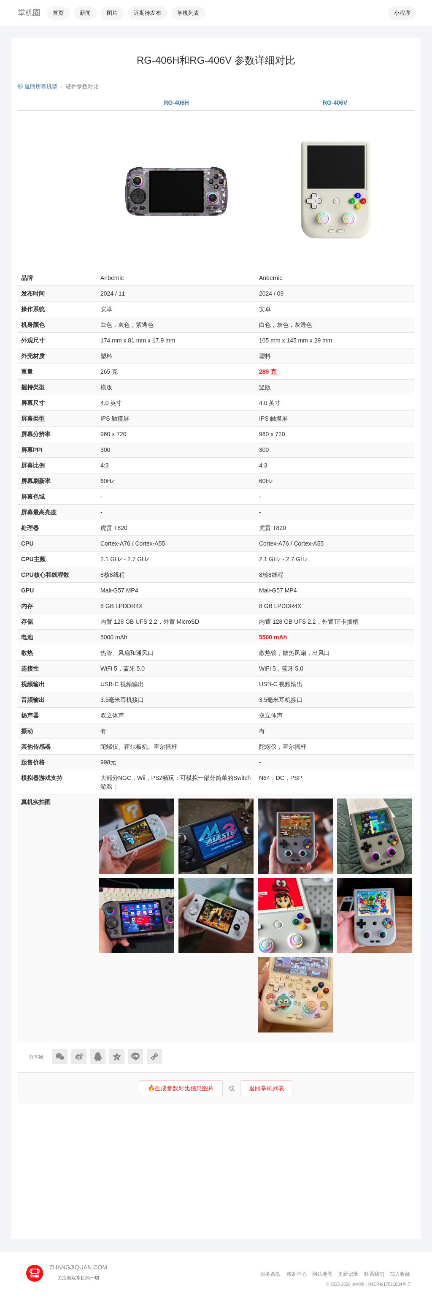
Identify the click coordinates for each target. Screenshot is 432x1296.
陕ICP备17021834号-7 (389, 1284)
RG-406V (335, 102)
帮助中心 (296, 1274)
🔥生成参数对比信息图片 (181, 1088)
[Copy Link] (154, 1056)
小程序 (402, 13)
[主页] (37, 1270)
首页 (58, 13)
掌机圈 (29, 12)
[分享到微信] (60, 1056)
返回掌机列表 (266, 1088)
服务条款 (270, 1274)
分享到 (36, 1057)
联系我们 (374, 1274)
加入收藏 (400, 1274)
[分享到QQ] (97, 1056)
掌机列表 (188, 13)
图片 (112, 13)
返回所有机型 (37, 86)
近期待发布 (147, 13)
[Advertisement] (216, 1171)
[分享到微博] (78, 1056)
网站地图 (322, 1274)
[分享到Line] (135, 1056)
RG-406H (176, 102)
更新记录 (348, 1274)
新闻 (85, 13)
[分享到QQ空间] (116, 1056)
